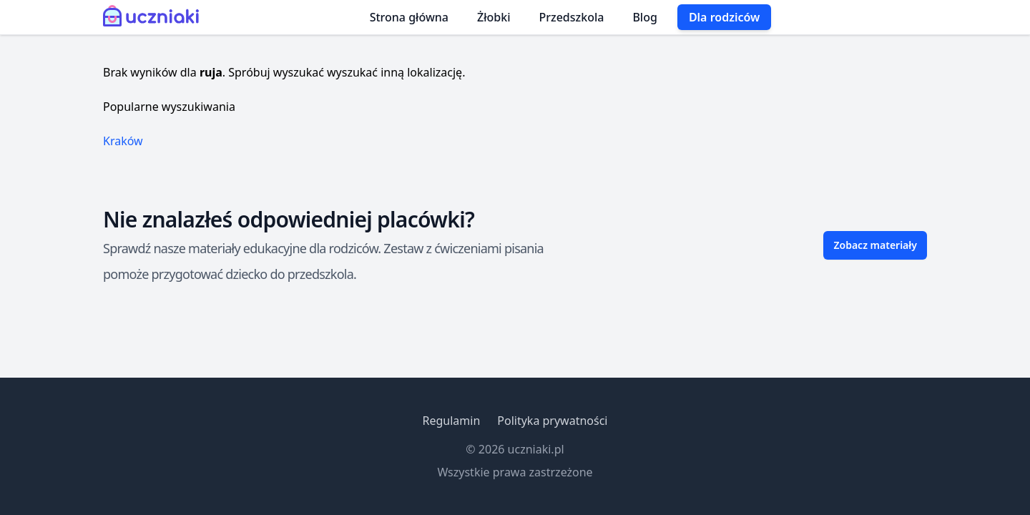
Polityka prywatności (552, 420)
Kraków (123, 141)
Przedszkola (571, 17)
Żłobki (494, 17)
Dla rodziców (724, 17)
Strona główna (409, 17)
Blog (644, 17)
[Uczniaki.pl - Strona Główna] (154, 17)
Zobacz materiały (875, 245)
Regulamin (451, 420)
